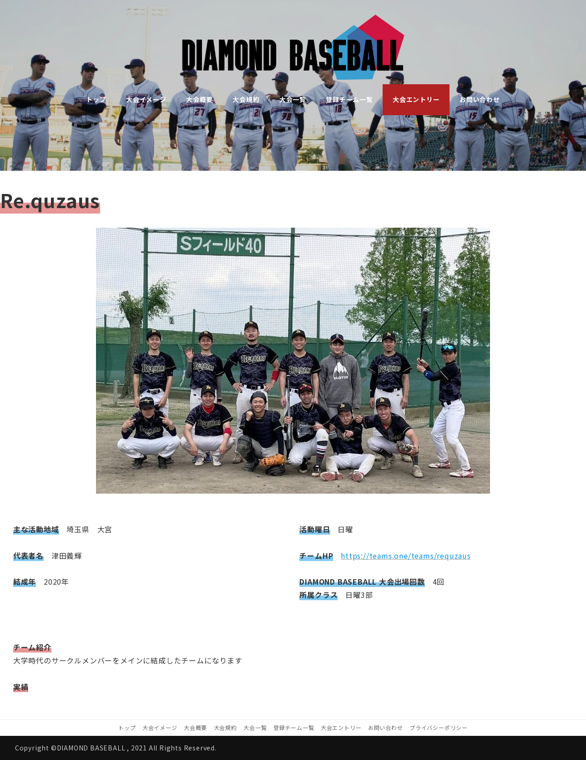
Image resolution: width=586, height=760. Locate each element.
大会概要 (195, 727)
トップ (127, 727)
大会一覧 (255, 727)
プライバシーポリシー (438, 727)
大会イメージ (159, 727)
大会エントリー (341, 727)
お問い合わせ (385, 727)
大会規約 (225, 727)
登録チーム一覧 (293, 727)
